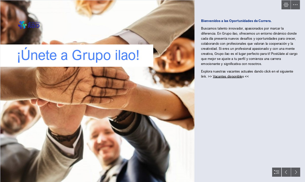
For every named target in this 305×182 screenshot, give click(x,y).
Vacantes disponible (227, 76)
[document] (152, 91)
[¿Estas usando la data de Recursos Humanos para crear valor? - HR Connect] (97, 91)
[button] (286, 4)
